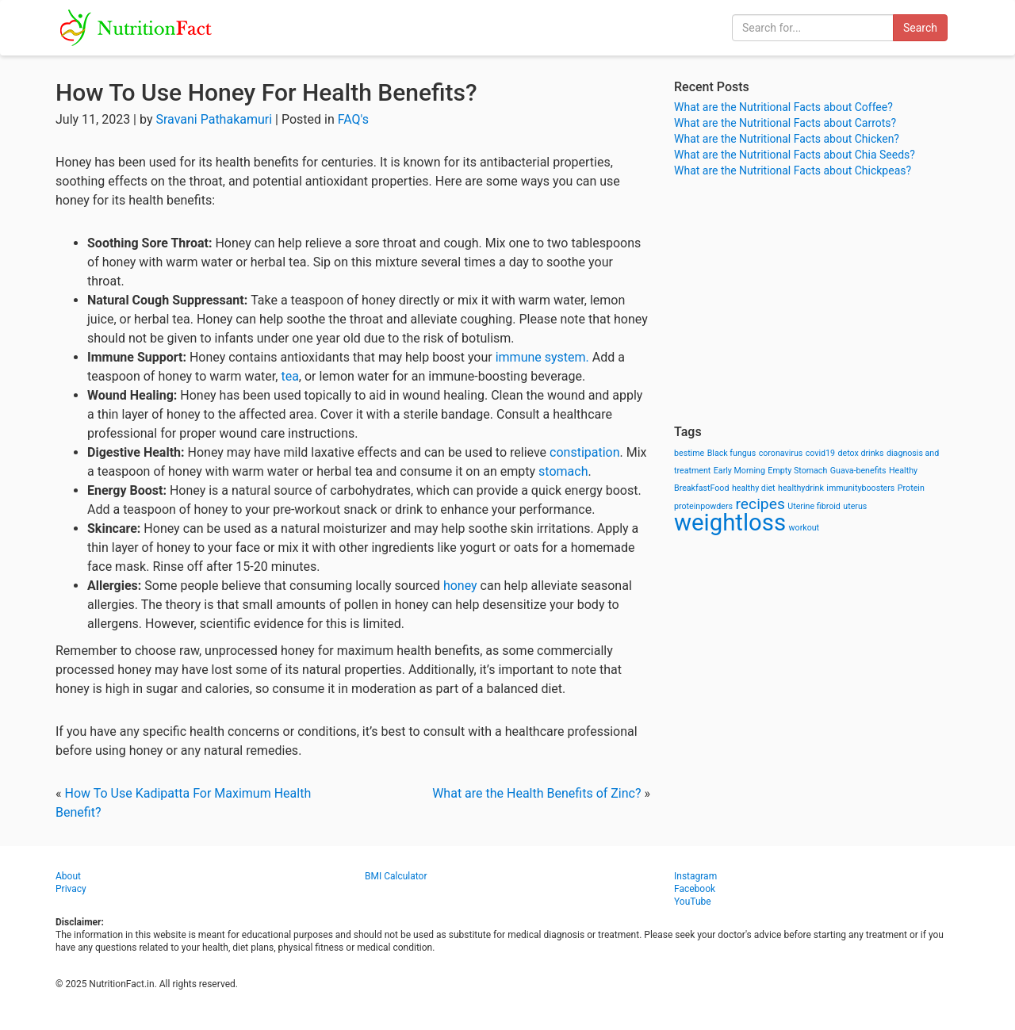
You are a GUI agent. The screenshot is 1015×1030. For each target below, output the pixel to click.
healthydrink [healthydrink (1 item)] (801, 488)
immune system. (542, 357)
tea (289, 376)
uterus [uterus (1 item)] (855, 506)
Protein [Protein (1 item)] (911, 488)
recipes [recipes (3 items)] (760, 504)
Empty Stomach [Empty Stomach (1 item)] (797, 470)
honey (462, 585)
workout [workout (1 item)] (804, 528)
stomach (563, 471)
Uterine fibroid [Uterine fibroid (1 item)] (814, 506)
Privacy (71, 888)
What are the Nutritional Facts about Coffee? (783, 107)
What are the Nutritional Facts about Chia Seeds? (794, 154)
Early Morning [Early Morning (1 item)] (739, 470)
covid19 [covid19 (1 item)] (820, 453)
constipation (585, 452)
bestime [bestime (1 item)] (689, 453)
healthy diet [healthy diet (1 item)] (754, 488)
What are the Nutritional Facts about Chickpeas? (792, 170)
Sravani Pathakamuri (213, 119)
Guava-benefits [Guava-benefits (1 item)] (858, 470)
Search (920, 27)
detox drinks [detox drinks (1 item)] (861, 453)
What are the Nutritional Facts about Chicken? (786, 138)
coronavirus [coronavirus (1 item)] (781, 453)
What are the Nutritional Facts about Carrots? (785, 123)
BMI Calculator (396, 876)
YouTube (692, 901)
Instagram (695, 876)
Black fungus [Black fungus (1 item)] (731, 453)
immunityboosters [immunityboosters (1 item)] (860, 488)
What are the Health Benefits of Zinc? (536, 793)
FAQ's (353, 119)
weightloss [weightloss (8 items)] (730, 522)
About (68, 876)
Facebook (694, 888)
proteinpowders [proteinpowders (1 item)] (703, 506)
